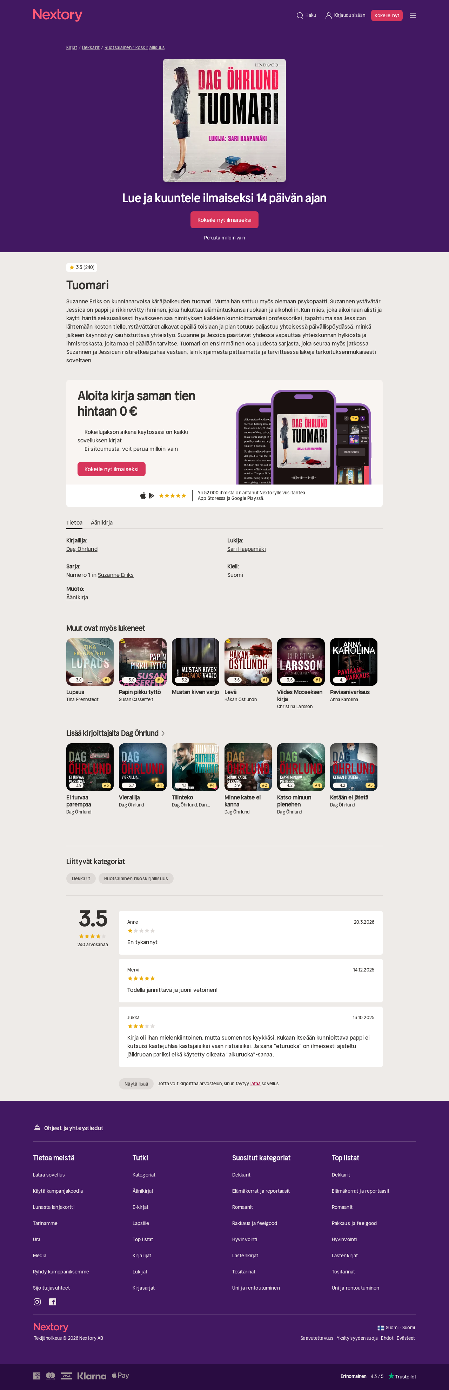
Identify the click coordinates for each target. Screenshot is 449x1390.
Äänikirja (77, 597)
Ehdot (387, 1338)
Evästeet (406, 1338)
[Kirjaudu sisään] (344, 15)
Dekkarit (91, 48)
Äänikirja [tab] (102, 522)
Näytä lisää (136, 1084)
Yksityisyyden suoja (357, 1338)
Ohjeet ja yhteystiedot (68, 1127)
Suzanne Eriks (116, 574)
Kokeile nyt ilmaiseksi (224, 219)
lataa (255, 1084)
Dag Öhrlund (82, 548)
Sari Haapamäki (246, 548)
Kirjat (71, 48)
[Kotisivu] (162, 15)
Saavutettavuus (317, 1338)
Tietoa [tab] (74, 522)
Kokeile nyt (387, 15)
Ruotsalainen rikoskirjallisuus (135, 48)
